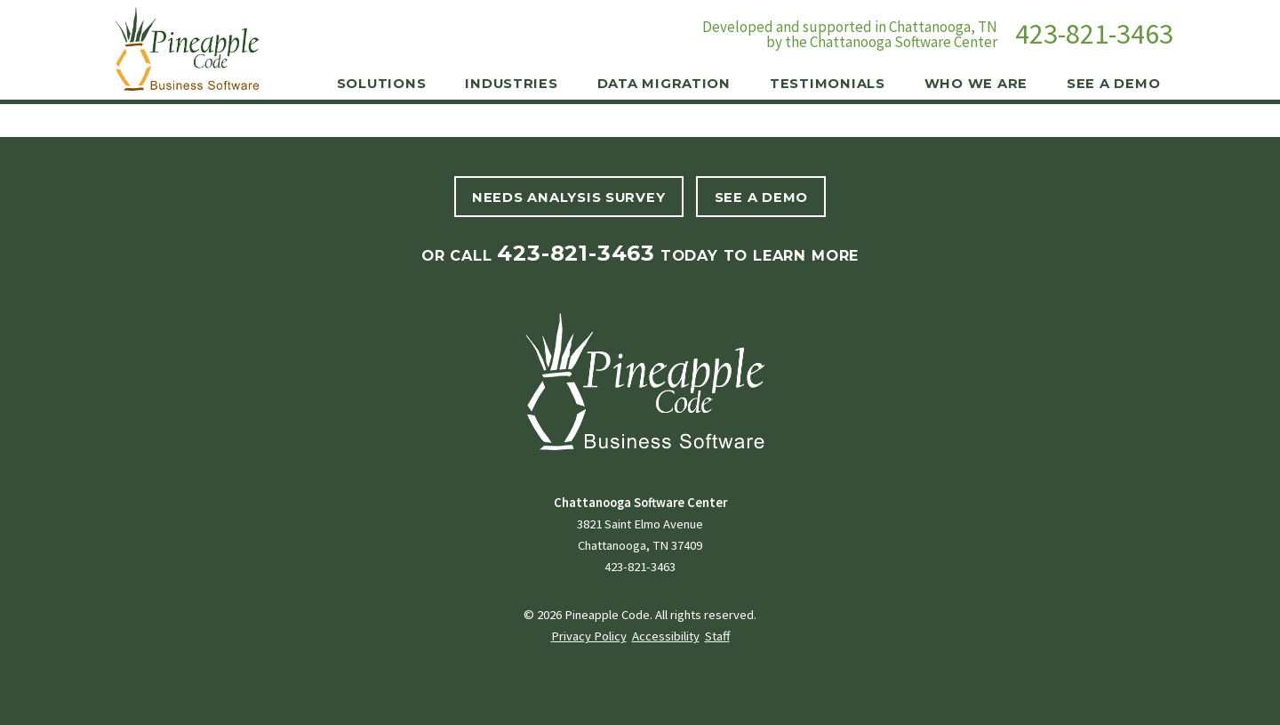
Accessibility (666, 636)
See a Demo (1113, 84)
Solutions (382, 84)
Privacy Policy (589, 636)
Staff (717, 636)
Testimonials (827, 84)
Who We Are (976, 84)
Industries (511, 84)
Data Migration (664, 84)
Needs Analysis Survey (568, 197)
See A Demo (761, 197)
